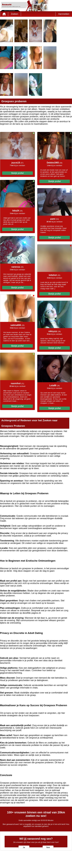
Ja (24, 847)
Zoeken (14, 14)
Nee (48, 847)
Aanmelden (63, 14)
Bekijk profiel (17, 173)
